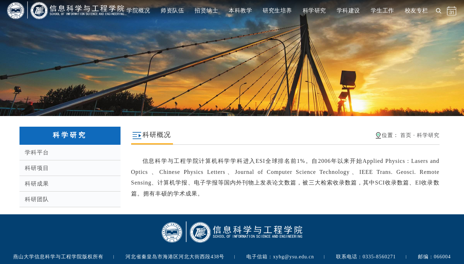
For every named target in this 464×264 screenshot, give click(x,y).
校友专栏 (416, 10)
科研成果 (37, 184)
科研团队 (37, 199)
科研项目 (37, 168)
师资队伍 (172, 10)
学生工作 (382, 10)
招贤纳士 (206, 10)
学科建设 (348, 10)
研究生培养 (277, 10)
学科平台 (37, 152)
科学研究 (314, 10)
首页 (406, 135)
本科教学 (240, 10)
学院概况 (138, 10)
